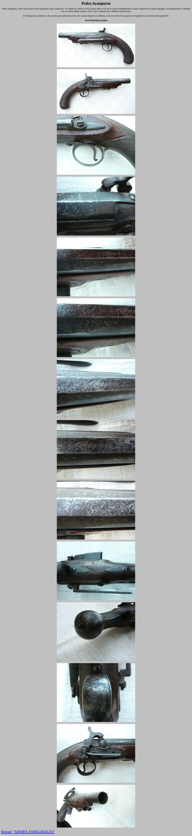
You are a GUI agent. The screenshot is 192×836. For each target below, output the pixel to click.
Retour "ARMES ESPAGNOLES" (28, 832)
